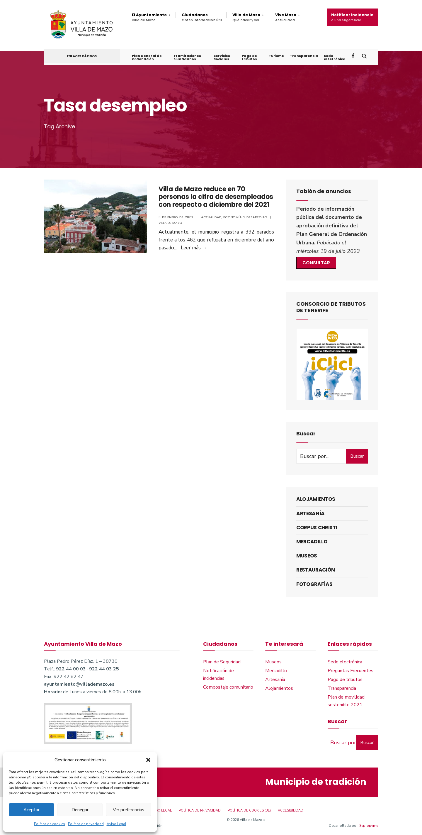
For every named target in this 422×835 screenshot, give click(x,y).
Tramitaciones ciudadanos (187, 58)
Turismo (276, 57)
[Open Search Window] (364, 57)
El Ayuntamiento (149, 17)
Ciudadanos (202, 17)
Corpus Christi (316, 527)
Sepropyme (368, 826)
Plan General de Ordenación (147, 58)
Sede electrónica (334, 58)
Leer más (194, 248)
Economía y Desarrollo (246, 217)
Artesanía (310, 513)
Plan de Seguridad (222, 662)
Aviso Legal (116, 824)
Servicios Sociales (222, 58)
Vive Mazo (285, 17)
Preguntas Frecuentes (350, 671)
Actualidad (211, 217)
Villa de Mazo (246, 17)
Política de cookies (49, 824)
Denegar (80, 810)
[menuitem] (154, 17)
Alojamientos (315, 499)
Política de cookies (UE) (249, 811)
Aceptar (31, 810)
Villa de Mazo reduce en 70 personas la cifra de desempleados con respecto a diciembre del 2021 (215, 197)
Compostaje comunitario (228, 687)
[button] (148, 760)
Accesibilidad (290, 811)
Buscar (357, 456)
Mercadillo (312, 541)
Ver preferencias (128, 810)
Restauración (315, 570)
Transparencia (304, 57)
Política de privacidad (86, 824)
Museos (306, 556)
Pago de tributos (249, 58)
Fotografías (314, 584)
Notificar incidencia (352, 17)
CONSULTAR (316, 263)
